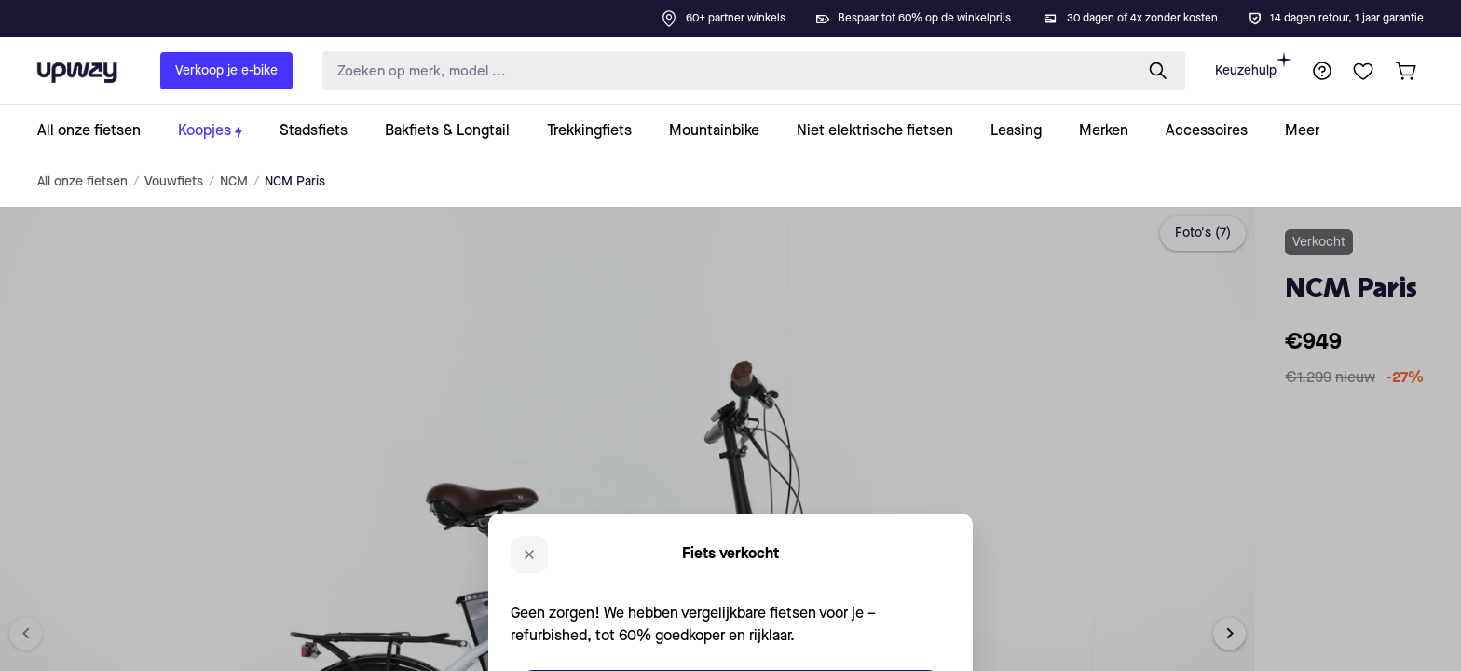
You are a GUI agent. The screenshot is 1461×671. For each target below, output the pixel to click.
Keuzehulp (1253, 64)
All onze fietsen (82, 181)
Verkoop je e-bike (226, 70)
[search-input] (724, 71)
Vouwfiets (173, 181)
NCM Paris (295, 181)
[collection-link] (98, 131)
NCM (234, 181)
